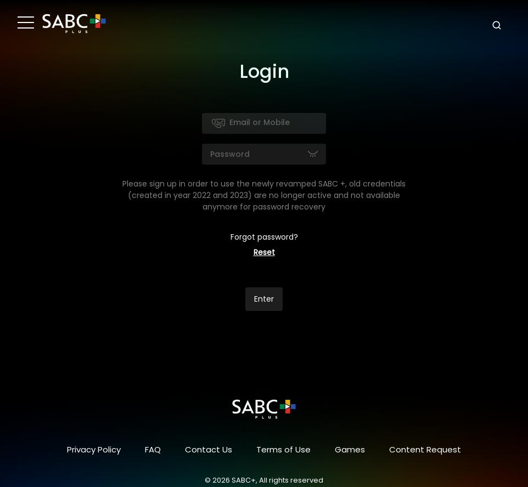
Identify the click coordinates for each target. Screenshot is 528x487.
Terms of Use (283, 449)
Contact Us (208, 449)
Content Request (425, 449)
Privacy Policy (94, 449)
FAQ (153, 449)
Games (350, 449)
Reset (264, 252)
